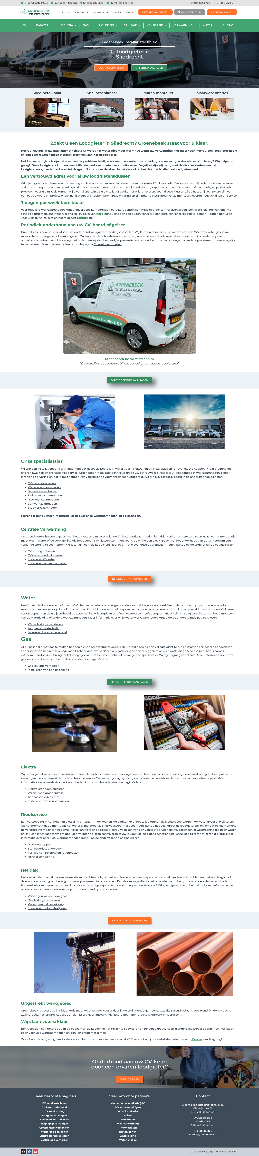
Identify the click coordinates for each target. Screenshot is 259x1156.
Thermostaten (128, 1127)
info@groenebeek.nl (204, 1134)
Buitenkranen (128, 1131)
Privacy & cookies (226, 1151)
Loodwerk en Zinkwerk (54, 1119)
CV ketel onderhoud (54, 1107)
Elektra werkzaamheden (45, 495)
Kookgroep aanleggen (55, 1131)
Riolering (107, 25)
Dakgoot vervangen (54, 1115)
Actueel (65, 12)
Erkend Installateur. (155, 195)
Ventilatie (156, 25)
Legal (211, 1151)
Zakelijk (116, 12)
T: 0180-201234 (223, 2)
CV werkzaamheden (42, 483)
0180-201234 (204, 1130)
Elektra (68, 25)
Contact (129, 12)
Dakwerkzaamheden (42, 503)
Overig (229, 25)
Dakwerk (45, 25)
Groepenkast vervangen (54, 1127)
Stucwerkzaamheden (43, 507)
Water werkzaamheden (44, 487)
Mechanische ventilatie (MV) (128, 1103)
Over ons (81, 13)
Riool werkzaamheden (43, 499)
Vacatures (100, 13)
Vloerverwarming (128, 1123)
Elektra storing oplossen (54, 1135)
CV (26, 25)
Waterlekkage (128, 1139)
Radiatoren (128, 1119)
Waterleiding (128, 1135)
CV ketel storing (54, 1111)
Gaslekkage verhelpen (55, 1139)
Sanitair (132, 25)
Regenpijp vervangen (54, 1123)
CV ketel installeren (54, 1103)
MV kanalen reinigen (128, 1107)
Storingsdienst (200, 2)
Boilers (128, 1115)
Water (209, 25)
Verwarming (184, 25)
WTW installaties (127, 1111)
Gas (87, 25)
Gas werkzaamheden (42, 491)
